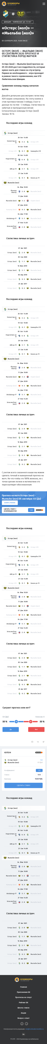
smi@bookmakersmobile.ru (34, 1029)
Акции (23, 1013)
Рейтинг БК (23, 1003)
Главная (23, 987)
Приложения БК (23, 992)
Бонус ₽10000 (9, 503)
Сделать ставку (23, 785)
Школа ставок (23, 1008)
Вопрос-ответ (23, 1018)
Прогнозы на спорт (23, 997)
